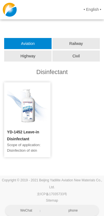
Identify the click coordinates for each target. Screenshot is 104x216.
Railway (76, 43)
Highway (28, 56)
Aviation (28, 43)
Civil (76, 56)
